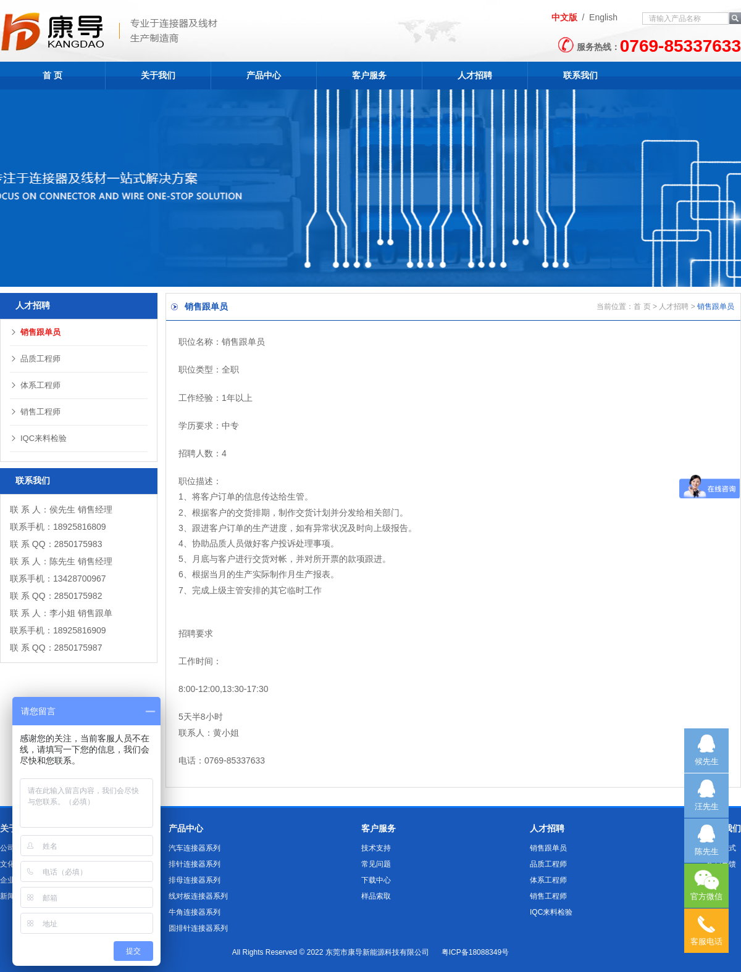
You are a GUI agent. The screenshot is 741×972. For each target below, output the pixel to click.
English (603, 17)
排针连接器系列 (194, 864)
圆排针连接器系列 (198, 928)
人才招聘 (475, 75)
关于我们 (158, 75)
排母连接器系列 (194, 880)
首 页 (52, 75)
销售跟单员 (35, 332)
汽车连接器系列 (194, 848)
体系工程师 (35, 385)
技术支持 (376, 848)
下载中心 (376, 880)
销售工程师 (35, 411)
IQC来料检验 (38, 438)
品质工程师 (35, 358)
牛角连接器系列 (194, 912)
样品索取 (376, 896)
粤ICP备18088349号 (475, 952)
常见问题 (376, 864)
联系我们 (580, 75)
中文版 (564, 17)
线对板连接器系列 (198, 896)
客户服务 (369, 75)
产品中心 (263, 75)
